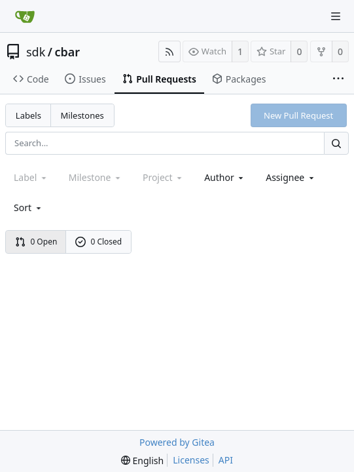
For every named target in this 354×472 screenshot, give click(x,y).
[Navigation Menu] (335, 16)
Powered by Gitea (177, 442)
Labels (28, 115)
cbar (67, 51)
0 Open (36, 241)
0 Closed (98, 241)
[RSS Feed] (169, 51)
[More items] (338, 79)
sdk (35, 51)
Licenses (191, 460)
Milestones (82, 115)
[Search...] (336, 143)
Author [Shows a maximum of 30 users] (224, 177)
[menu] (28, 207)
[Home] (25, 16)
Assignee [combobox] (291, 177)
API (226, 460)
